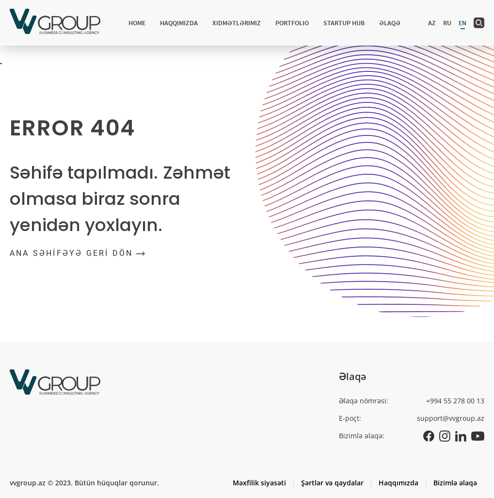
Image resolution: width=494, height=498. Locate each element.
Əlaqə (389, 22)
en (462, 22)
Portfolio (292, 22)
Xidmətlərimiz (236, 22)
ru (447, 22)
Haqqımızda (179, 22)
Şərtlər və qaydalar (332, 482)
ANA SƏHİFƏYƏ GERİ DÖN (77, 253)
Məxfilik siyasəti (259, 482)
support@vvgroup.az (450, 418)
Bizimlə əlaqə (455, 482)
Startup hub (344, 22)
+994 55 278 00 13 (455, 400)
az (432, 22)
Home (136, 22)
